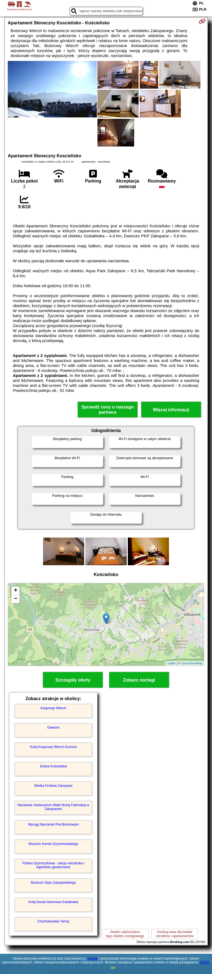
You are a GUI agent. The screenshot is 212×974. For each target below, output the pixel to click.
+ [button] (15, 591)
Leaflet (171, 663)
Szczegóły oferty (72, 680)
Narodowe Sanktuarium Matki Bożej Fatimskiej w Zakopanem (53, 807)
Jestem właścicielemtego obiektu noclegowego (125, 934)
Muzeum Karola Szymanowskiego (53, 844)
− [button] (15, 599)
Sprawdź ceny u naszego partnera (107, 410)
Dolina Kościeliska (53, 766)
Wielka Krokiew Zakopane (53, 786)
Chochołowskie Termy (53, 921)
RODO (205, 962)
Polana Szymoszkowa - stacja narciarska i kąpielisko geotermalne (53, 865)
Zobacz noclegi (139, 680)
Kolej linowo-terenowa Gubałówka (53, 902)
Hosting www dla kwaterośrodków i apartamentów (175, 934)
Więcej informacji (171, 409)
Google (92, 958)
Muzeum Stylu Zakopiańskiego (53, 883)
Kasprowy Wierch (53, 708)
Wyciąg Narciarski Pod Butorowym (53, 824)
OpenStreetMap (192, 663)
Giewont (53, 727)
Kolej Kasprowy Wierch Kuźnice (53, 747)
